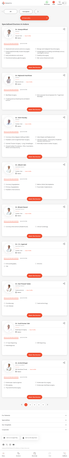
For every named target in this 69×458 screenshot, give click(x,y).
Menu (3, 454)
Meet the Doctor (34, 67)
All (10, 11)
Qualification (23, 43)
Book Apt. (34, 454)
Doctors (18, 454)
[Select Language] (65, 3)
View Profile (28, 35)
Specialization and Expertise (11, 43)
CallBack (64, 454)
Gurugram (25, 11)
